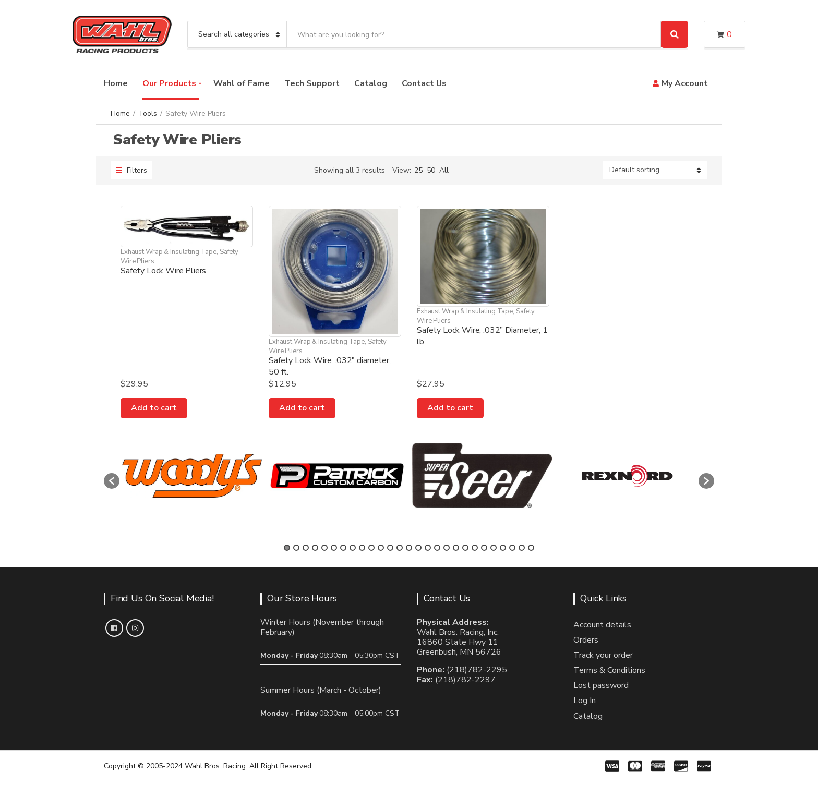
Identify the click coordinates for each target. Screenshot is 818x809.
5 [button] (324, 548)
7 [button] (343, 548)
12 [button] (390, 548)
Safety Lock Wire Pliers (163, 270)
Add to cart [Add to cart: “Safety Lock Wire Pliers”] (154, 408)
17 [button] (437, 548)
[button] (111, 481)
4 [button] (315, 548)
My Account (684, 83)
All (444, 170)
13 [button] (399, 548)
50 (431, 170)
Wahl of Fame (241, 83)
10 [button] (371, 548)
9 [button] (362, 548)
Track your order (603, 655)
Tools (147, 113)
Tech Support (312, 83)
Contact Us (424, 83)
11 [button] (381, 548)
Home (116, 83)
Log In (584, 700)
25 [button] (512, 548)
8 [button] (353, 548)
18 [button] (446, 548)
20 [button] (465, 548)
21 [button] (475, 548)
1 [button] (287, 548)
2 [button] (296, 548)
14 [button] (409, 548)
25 (418, 170)
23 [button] (493, 548)
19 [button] (456, 548)
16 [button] (428, 548)
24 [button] (503, 548)
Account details (602, 625)
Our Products (169, 83)
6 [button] (334, 548)
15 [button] (418, 548)
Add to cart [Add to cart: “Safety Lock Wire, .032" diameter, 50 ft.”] (302, 408)
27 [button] (531, 548)
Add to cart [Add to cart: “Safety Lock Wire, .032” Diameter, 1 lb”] (450, 408)
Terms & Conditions (609, 670)
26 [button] (522, 548)
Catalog (370, 83)
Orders (585, 640)
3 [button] (306, 548)
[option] (192, 476)
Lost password (601, 685)
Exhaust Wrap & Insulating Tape (168, 252)
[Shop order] (655, 170)
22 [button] (484, 548)
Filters (131, 170)
